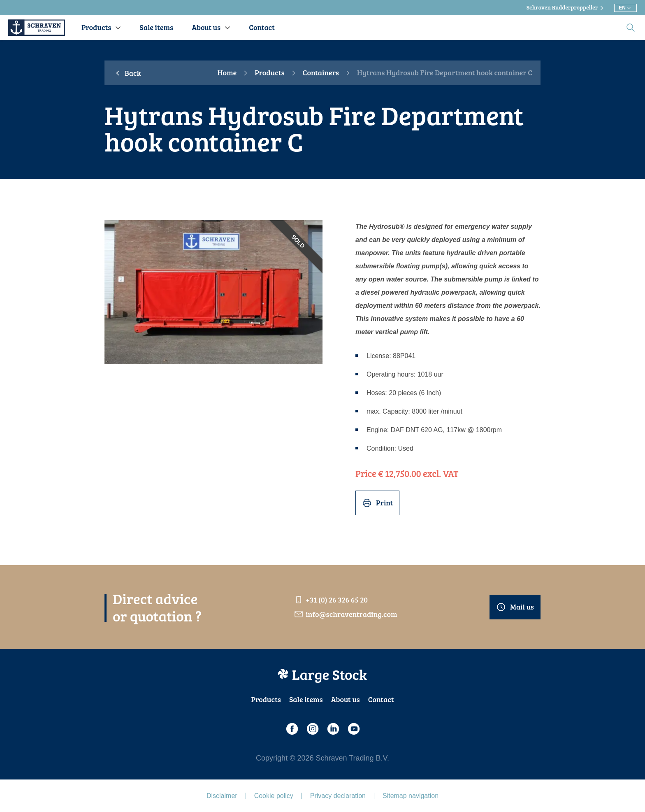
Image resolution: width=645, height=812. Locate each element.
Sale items (306, 699)
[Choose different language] (625, 8)
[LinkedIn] (333, 729)
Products (269, 72)
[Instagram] (312, 729)
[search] (630, 27)
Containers (321, 72)
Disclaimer (221, 795)
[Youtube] (353, 729)
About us (345, 699)
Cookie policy (273, 795)
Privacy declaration (338, 795)
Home (227, 72)
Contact (381, 699)
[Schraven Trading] (36, 27)
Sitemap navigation (411, 795)
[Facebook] (291, 729)
